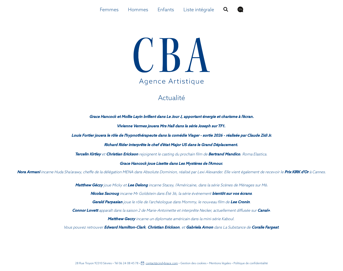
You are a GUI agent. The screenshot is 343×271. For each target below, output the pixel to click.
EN (240, 9)
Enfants (166, 9)
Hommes (138, 9)
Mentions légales (220, 263)
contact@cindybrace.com (162, 263)
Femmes (109, 9)
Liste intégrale (198, 9)
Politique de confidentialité (251, 263)
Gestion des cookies (193, 263)
